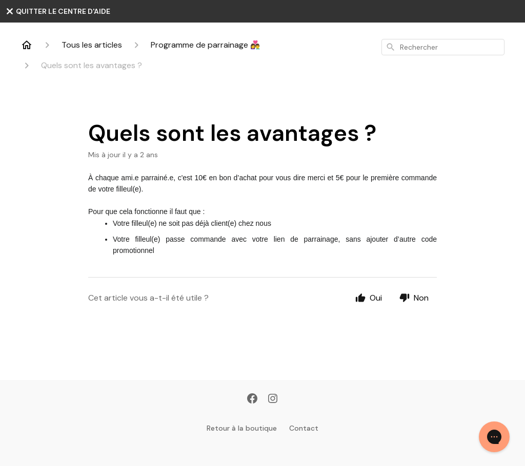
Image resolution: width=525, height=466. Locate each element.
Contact (303, 428)
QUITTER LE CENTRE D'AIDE (57, 11)
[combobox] (442, 47)
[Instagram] (273, 399)
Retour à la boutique (242, 428)
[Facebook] (252, 399)
